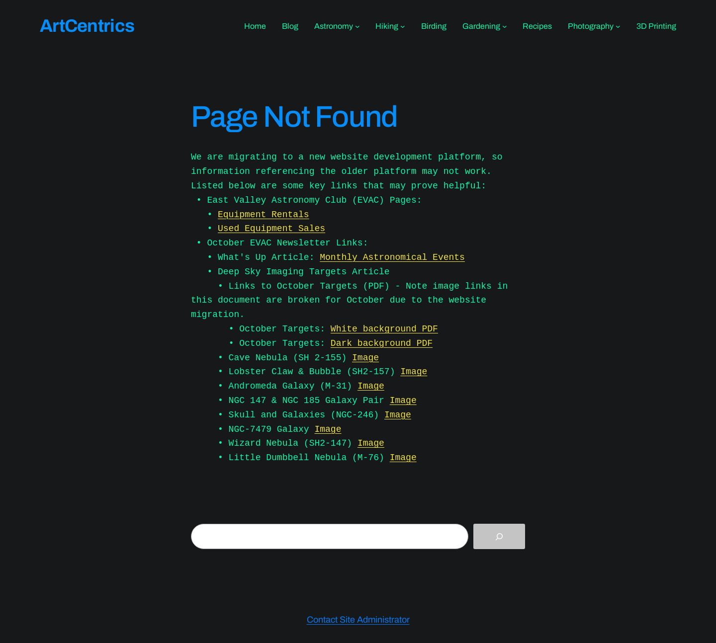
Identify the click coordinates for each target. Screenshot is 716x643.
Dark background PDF (382, 343)
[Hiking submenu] (402, 26)
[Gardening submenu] (504, 26)
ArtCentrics (87, 26)
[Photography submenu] (618, 26)
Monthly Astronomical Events (392, 257)
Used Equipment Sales (271, 229)
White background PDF (384, 329)
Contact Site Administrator (358, 620)
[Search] (499, 536)
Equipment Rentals (263, 215)
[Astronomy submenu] (357, 26)
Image (365, 358)
